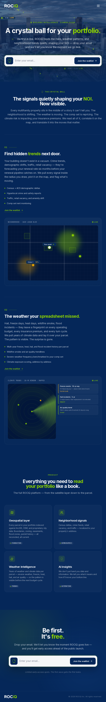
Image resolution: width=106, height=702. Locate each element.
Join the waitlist (87, 61)
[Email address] (43, 61)
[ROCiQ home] (11, 5)
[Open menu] (98, 5)
